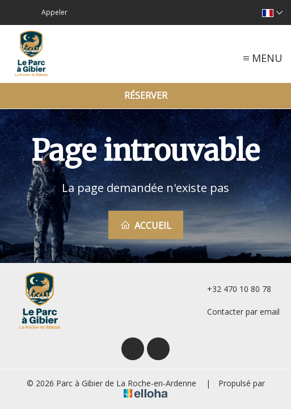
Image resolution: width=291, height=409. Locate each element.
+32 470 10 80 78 (232, 288)
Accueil (145, 225)
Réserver (145, 95)
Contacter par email (237, 311)
